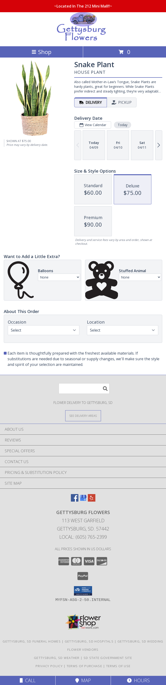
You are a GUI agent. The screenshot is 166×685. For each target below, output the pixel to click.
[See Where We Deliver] (83, 415)
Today (122, 125)
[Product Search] (84, 388)
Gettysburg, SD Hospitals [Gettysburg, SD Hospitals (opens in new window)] (89, 641)
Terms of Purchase (84, 666)
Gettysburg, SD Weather (57, 658)
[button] (83, 591)
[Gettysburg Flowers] (83, 39)
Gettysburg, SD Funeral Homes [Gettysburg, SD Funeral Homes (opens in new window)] (32, 641)
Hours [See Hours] (138, 680)
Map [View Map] (83, 680)
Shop (41, 52)
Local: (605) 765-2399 (83, 537)
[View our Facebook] (74, 500)
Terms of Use (118, 666)
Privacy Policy (49, 666)
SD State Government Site (108, 658)
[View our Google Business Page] (83, 500)
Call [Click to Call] (28, 680)
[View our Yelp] (91, 500)
